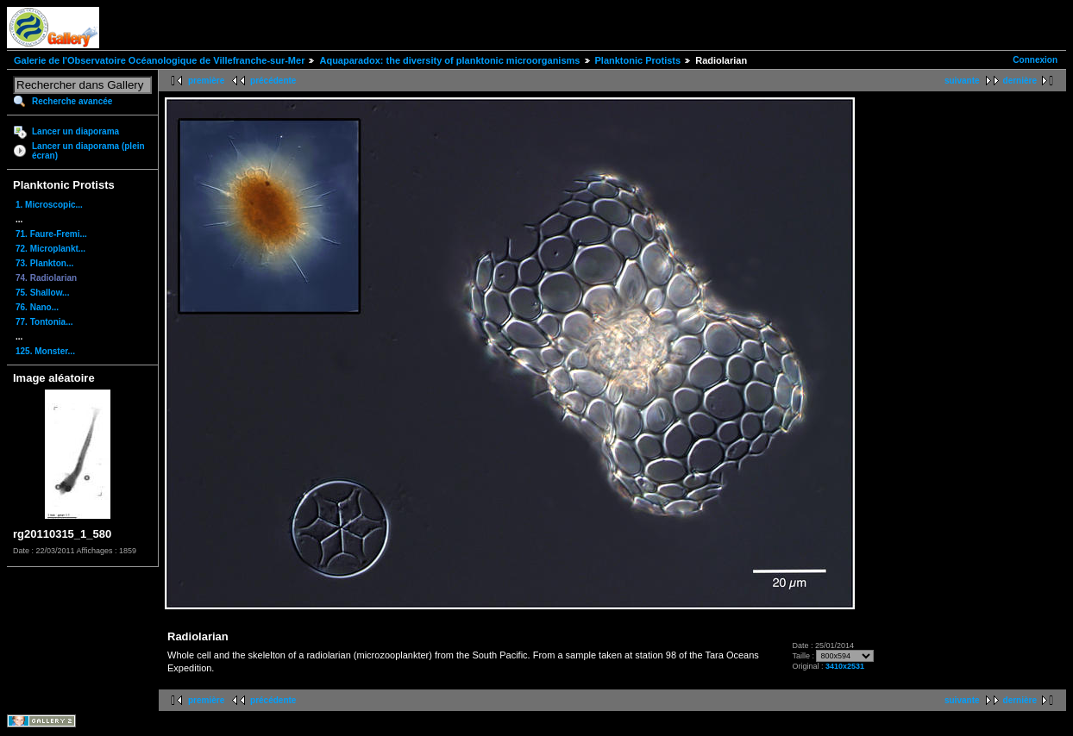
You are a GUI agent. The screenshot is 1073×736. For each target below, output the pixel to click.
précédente (273, 80)
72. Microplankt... (50, 248)
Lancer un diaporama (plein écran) (88, 150)
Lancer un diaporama (75, 131)
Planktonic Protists (638, 60)
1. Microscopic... (49, 204)
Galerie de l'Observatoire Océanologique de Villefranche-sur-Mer (159, 60)
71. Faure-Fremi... (51, 234)
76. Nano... (37, 307)
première (206, 80)
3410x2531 (844, 666)
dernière (1020, 80)
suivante (962, 80)
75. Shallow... (42, 292)
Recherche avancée (72, 101)
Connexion (1035, 60)
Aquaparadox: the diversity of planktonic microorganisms (449, 60)
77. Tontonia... (44, 322)
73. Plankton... (44, 263)
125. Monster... (45, 351)
